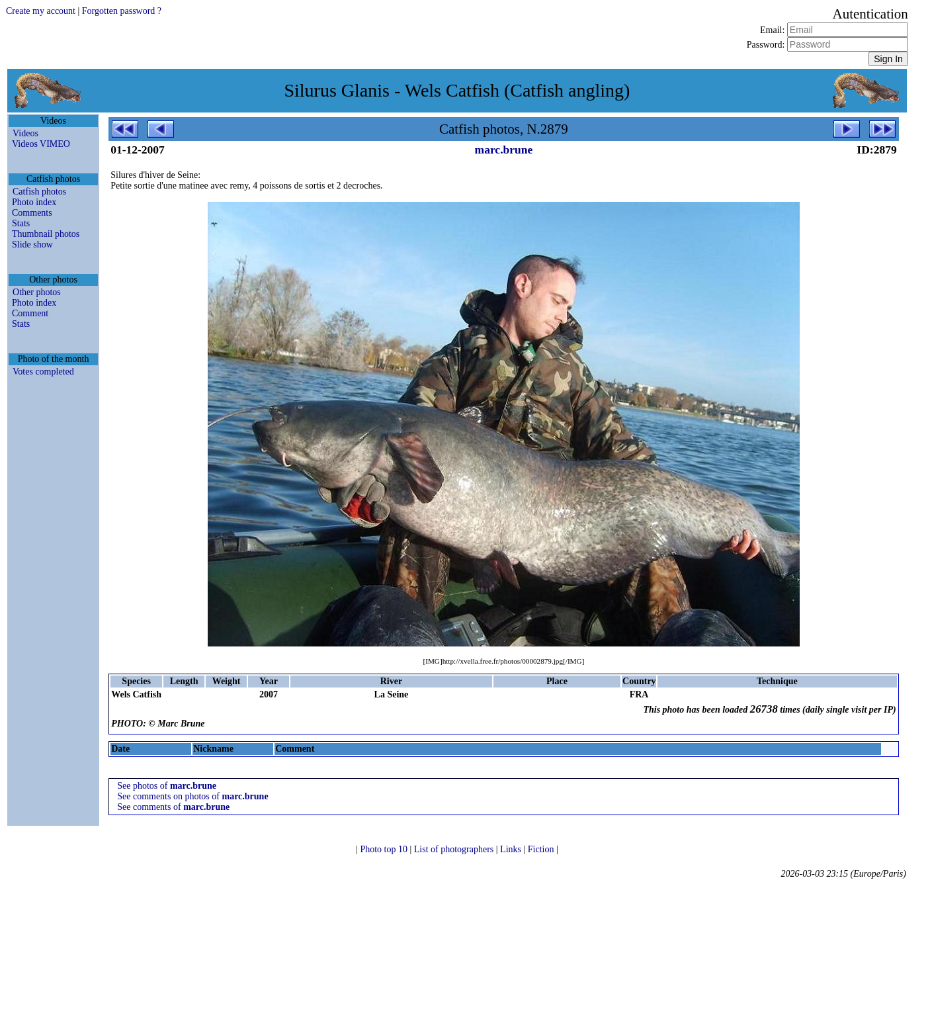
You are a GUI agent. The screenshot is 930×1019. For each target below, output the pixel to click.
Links (511, 849)
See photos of (166, 786)
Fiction (542, 849)
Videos (25, 133)
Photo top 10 (384, 849)
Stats (21, 223)
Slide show (32, 244)
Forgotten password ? (121, 11)
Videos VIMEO (41, 144)
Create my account (40, 11)
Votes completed (43, 372)
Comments (32, 213)
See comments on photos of (192, 796)
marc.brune (504, 149)
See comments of (173, 807)
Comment (30, 313)
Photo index (34, 202)
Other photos (37, 292)
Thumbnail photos (45, 234)
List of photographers (455, 849)
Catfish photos (39, 192)
